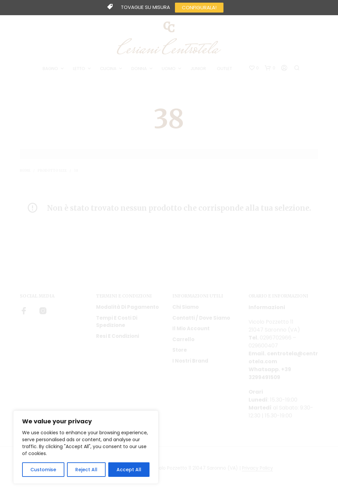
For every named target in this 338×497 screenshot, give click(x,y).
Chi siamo (185, 307)
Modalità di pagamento (127, 307)
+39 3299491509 (270, 374)
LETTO (79, 69)
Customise (43, 469)
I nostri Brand (190, 361)
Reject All (86, 469)
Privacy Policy (257, 469)
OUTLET (224, 69)
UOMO (169, 69)
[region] (85, 447)
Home (25, 171)
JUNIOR (198, 69)
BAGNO (50, 69)
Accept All (129, 469)
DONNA (139, 69)
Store (179, 350)
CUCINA (108, 69)
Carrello (183, 340)
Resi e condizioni (117, 336)
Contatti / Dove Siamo (201, 318)
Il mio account (191, 329)
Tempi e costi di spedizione (116, 322)
